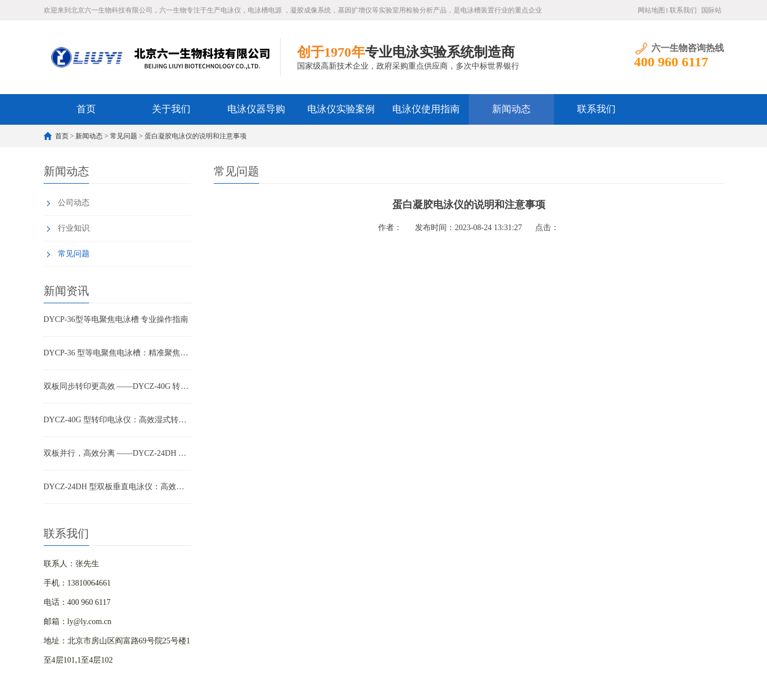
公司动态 (74, 202)
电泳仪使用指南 (426, 109)
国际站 (711, 10)
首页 (86, 109)
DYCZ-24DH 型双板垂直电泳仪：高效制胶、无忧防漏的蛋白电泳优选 (117, 486)
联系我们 (683, 10)
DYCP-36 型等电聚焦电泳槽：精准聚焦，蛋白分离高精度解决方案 (117, 353)
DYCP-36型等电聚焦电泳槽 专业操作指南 (116, 319)
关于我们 (171, 109)
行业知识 (74, 228)
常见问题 (123, 136)
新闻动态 (511, 109)
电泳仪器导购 (256, 109)
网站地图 (651, 10)
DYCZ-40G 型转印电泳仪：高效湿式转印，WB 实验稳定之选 (117, 420)
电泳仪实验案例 (341, 109)
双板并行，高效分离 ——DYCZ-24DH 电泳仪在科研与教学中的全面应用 (117, 453)
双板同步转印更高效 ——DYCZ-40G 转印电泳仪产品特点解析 (117, 386)
